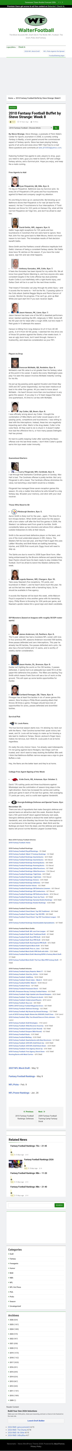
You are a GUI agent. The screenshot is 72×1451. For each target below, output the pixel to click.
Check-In (60, 6)
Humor (12, 1269)
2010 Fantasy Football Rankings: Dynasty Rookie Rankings (30, 900)
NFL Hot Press (15, 1287)
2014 (11, 1377)
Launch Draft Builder (36, 1421)
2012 (11, 1386)
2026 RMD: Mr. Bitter (16, 1433)
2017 (11, 1363)
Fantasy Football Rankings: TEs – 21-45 (28, 1146)
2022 (11, 1339)
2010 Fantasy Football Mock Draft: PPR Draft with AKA (28, 951)
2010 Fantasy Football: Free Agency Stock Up (25, 1049)
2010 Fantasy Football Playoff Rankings (23, 851)
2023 (11, 1334)
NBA (11, 1278)
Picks (12, 1297)
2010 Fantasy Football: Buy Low (20, 1003)
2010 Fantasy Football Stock (19, 986)
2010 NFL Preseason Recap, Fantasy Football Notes (28, 992)
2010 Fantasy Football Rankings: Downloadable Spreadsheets (31, 923)
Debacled (51, 6)
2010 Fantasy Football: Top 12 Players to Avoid (26, 997)
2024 (11, 1329)
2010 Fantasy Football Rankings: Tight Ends (25, 874)
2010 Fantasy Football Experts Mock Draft (24, 946)
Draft (12, 1254)
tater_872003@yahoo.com (49, 148)
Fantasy (13, 108)
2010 (11, 1396)
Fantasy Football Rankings (22, 1076)
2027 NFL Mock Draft (19, 1068)
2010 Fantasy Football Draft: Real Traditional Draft (27, 934)
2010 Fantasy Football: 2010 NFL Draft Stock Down (27, 1046)
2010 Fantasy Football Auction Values (23, 886)
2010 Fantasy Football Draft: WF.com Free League (27, 931)
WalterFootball (36, 30)
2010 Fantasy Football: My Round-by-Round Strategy (28, 1012)
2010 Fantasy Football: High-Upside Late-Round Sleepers (30, 994)
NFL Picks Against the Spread (53, 51)
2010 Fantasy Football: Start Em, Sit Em (23, 974)
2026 (11, 1320)
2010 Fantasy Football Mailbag (20, 1037)
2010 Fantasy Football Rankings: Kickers (24, 880)
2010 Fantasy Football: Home (19, 843)
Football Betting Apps (56, 56)
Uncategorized (15, 1306)
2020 (11, 1348)
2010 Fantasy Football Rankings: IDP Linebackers (27, 891)
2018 (11, 1358)
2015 (11, 1372)
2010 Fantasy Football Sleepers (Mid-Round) (25, 1032)
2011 (11, 1391)
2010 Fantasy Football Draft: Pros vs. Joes (24, 949)
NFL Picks (14, 1085)
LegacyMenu (11, 47)
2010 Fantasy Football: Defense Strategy (24, 1009)
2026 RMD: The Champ (17, 1430)
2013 (11, 1382)
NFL (11, 1283)
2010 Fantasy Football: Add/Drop (21, 977)
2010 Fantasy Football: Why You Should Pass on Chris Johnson (32, 1017)
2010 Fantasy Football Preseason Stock (23, 989)
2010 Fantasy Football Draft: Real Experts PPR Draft (27, 943)
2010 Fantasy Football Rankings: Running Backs (26, 863)
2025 (11, 1325)
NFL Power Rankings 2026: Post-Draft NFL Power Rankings (33, 2)
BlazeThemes (59, 1444)
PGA (11, 1292)
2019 (11, 1353)
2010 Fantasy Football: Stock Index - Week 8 (25, 980)
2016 (11, 1367)
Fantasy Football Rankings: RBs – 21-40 (28, 1187)
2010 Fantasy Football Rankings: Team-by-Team (26, 897)
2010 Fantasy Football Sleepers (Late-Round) (25, 1029)
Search (59, 1205)
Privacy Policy (36, 1447)
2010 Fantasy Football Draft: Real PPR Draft (24, 937)
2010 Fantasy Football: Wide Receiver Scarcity (26, 1026)
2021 (11, 1344)
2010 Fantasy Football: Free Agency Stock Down (27, 1052)
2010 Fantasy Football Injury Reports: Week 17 (26, 972)
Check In (21, 47)
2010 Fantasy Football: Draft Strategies (23, 1023)
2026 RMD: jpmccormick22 (19, 1427)
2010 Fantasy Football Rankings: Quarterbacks (26, 857)
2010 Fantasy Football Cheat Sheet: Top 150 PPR (26, 914)
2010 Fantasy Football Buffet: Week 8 (22, 983)
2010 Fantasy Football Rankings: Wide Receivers (27, 869)
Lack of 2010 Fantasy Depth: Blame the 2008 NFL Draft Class (31, 1014)
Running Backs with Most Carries (21, 1055)
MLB (11, 1273)
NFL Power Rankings (19, 1093)
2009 (11, 1401)
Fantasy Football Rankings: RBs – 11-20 (28, 1173)
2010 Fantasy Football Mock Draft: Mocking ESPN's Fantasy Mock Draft (35, 954)
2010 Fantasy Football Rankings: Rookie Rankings (27, 903)
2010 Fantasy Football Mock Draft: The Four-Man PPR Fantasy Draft (33, 960)
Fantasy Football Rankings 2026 (39, 1160)
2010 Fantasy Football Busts (19, 1034)
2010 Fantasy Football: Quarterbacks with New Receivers (30, 1040)
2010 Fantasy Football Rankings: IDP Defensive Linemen (29, 889)
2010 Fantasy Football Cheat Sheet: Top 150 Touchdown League (32, 917)
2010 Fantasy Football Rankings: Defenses (24, 883)
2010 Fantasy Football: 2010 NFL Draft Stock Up (26, 1043)
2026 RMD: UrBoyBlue (17, 1436)
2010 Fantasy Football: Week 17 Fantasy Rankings (27, 854)
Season (13, 1302)
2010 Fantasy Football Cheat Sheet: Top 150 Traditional (29, 911)
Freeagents (14, 1264)
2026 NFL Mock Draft (32, 51)
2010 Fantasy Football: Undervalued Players (25, 1000)
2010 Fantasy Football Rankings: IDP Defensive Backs (28, 894)
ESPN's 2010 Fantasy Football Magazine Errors (26, 1006)
